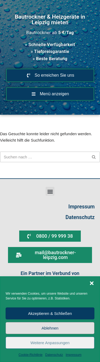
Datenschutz (54, 355)
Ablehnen (50, 328)
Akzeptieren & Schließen (50, 313)
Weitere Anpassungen (50, 342)
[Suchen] (44, 156)
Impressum (73, 355)
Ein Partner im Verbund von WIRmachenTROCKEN (50, 275)
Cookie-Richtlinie (30, 355)
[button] (91, 283)
